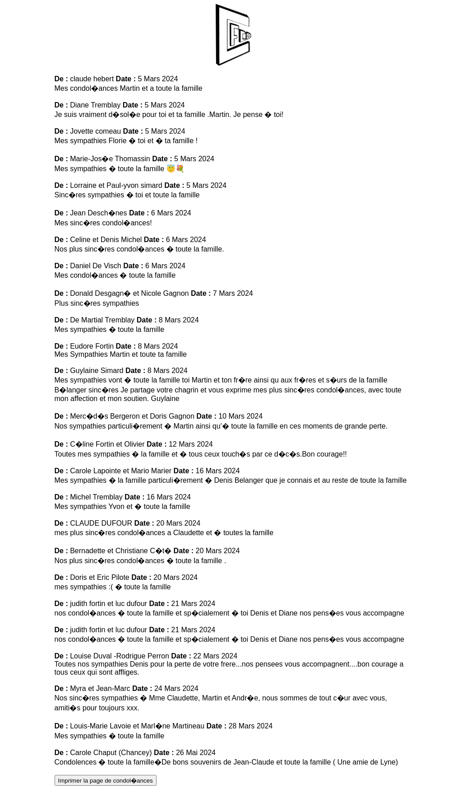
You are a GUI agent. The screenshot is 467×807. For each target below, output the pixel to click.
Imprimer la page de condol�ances (105, 780)
